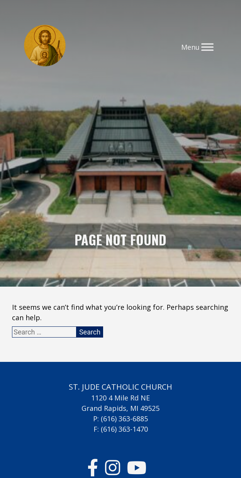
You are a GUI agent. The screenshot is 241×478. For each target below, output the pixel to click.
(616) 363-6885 (124, 418)
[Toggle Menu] (207, 47)
